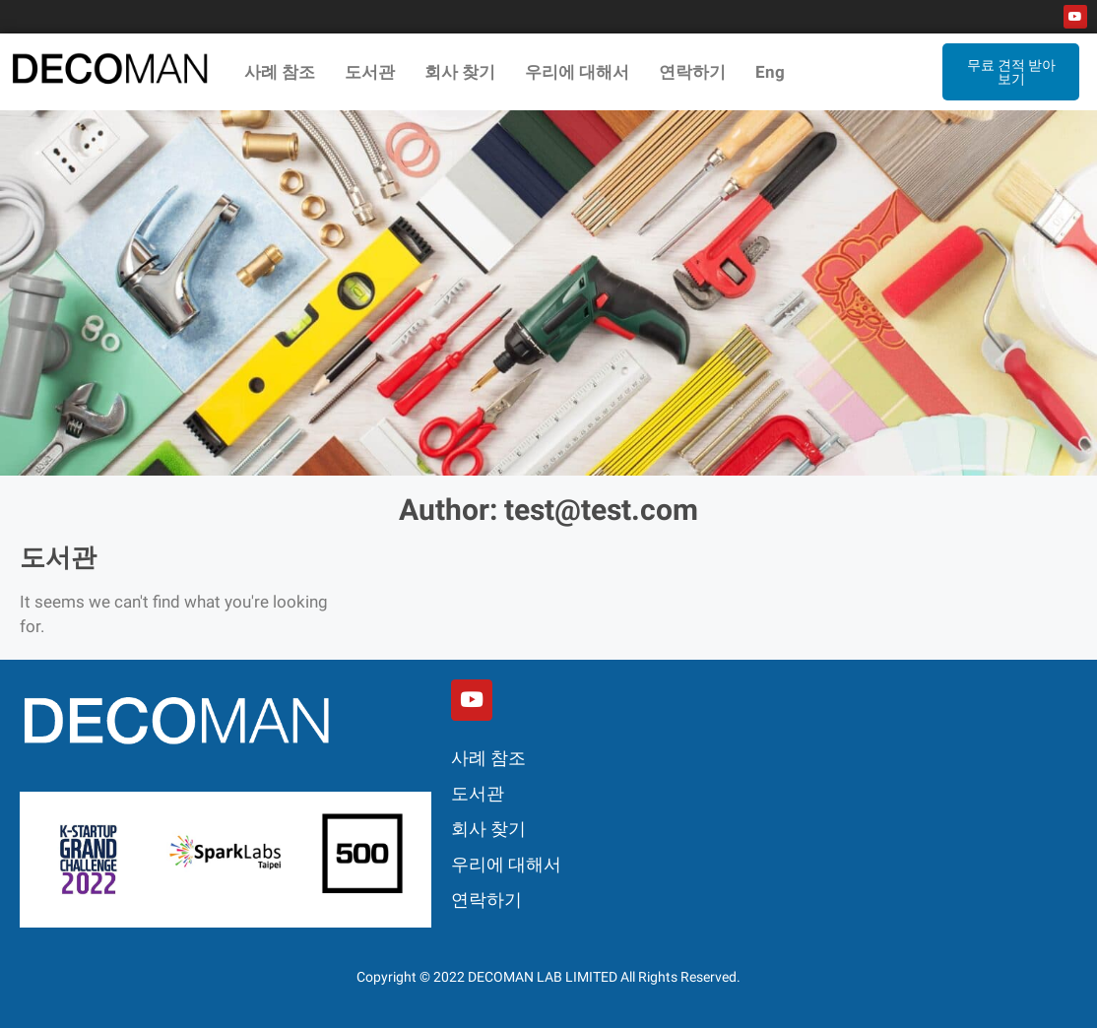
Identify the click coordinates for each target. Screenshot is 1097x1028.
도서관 (370, 72)
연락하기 (692, 72)
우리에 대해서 (577, 72)
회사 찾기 (459, 72)
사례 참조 (279, 72)
